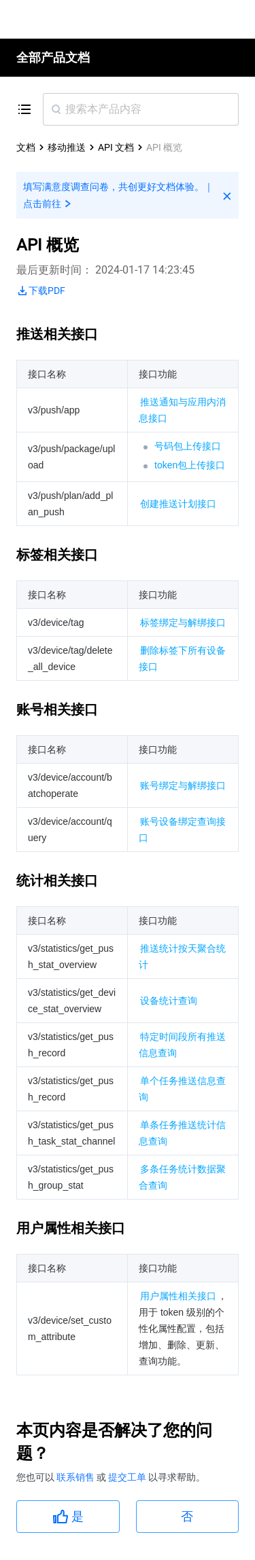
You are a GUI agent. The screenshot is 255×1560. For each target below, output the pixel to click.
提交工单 (128, 1477)
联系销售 (76, 1477)
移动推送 (67, 147)
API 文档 (116, 147)
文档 (25, 147)
